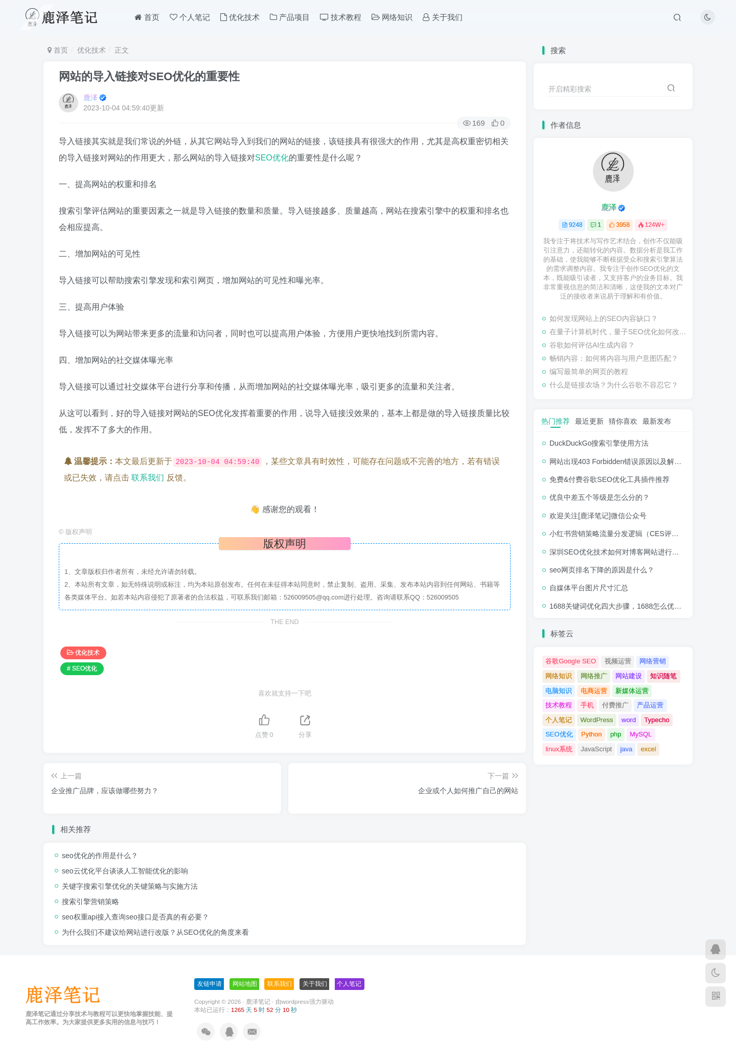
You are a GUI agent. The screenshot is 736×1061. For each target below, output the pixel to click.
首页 (146, 17)
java (626, 749)
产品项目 (290, 17)
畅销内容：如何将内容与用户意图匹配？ (613, 358)
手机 (587, 705)
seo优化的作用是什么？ (100, 855)
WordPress (597, 720)
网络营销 (652, 661)
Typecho (657, 720)
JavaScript (596, 749)
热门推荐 (555, 421)
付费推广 (615, 705)
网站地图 (245, 983)
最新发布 (656, 421)
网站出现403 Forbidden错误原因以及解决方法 (622, 461)
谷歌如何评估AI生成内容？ (592, 345)
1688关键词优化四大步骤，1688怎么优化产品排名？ (633, 606)
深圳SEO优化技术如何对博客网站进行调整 (617, 552)
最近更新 (589, 421)
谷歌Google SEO (570, 661)
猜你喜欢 (623, 421)
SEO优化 (272, 157)
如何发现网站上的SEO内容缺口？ (603, 318)
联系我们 (147, 477)
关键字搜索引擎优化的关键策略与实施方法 (130, 886)
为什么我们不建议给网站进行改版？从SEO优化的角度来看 (155, 932)
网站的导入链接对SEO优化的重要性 (149, 76)
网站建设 (628, 676)
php (616, 734)
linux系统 (558, 749)
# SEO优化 (82, 668)
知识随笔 (663, 676)
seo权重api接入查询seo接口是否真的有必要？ (135, 917)
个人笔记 (190, 17)
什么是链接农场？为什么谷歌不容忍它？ (613, 385)
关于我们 (442, 17)
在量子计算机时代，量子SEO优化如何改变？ (618, 332)
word (629, 720)
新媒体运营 (632, 691)
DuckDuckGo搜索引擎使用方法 (599, 443)
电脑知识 (558, 691)
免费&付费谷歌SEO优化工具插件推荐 (609, 479)
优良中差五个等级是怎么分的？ (599, 497)
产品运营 (650, 705)
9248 (572, 224)
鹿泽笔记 (258, 1001)
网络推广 (594, 676)
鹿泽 (90, 98)
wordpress (295, 1001)
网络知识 (392, 17)
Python (591, 734)
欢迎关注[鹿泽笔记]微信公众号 (598, 516)
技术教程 (340, 17)
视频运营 (618, 661)
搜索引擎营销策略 (90, 901)
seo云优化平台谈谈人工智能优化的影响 (125, 871)
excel (648, 749)
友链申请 (209, 983)
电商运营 (594, 691)
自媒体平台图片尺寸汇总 (588, 588)
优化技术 (240, 17)
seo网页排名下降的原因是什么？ (601, 570)
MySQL (641, 734)
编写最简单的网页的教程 (588, 371)
